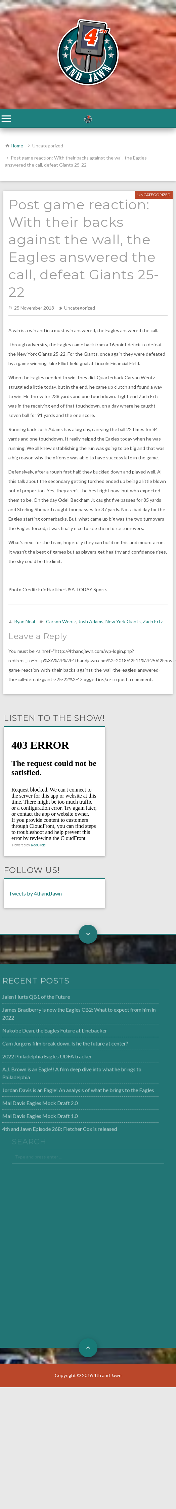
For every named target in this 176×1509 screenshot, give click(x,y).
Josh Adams (90, 621)
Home (17, 145)
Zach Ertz (153, 621)
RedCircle (38, 845)
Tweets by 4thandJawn (35, 893)
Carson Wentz (61, 621)
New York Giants (123, 621)
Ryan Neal (24, 621)
